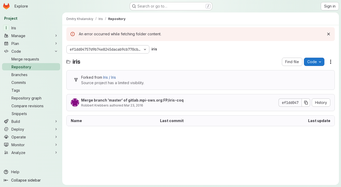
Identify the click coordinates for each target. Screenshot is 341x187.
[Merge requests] (31, 59)
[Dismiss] (328, 34)
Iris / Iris (109, 77)
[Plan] (31, 43)
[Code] (31, 51)
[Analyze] (31, 152)
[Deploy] (31, 129)
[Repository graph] (31, 98)
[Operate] (31, 137)
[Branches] (31, 74)
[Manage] (31, 35)
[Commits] (31, 82)
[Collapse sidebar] (31, 180)
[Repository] (31, 66)
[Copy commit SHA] (306, 102)
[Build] (31, 121)
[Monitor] (31, 144)
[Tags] (31, 90)
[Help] (31, 172)
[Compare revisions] (31, 105)
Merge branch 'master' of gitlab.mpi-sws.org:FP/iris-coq (132, 100)
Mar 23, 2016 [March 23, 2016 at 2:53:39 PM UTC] (133, 105)
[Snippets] (31, 113)
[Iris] (31, 27)
